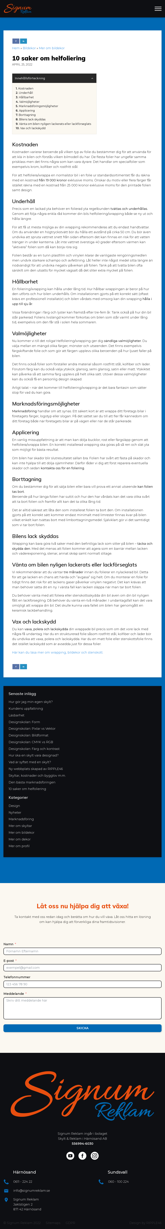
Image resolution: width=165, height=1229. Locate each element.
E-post (8, 961)
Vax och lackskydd (33, 128)
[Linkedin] (23, 41)
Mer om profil (19, 849)
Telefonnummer (16, 977)
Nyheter (15, 816)
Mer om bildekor (52, 48)
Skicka (82, 1028)
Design (14, 809)
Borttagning (27, 115)
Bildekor (29, 48)
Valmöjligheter (29, 101)
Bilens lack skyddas (32, 119)
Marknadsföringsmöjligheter (38, 106)
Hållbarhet (26, 97)
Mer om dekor (20, 843)
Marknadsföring (21, 823)
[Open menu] (158, 9)
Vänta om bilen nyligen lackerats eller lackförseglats (55, 124)
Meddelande (13, 994)
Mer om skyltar (20, 829)
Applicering (27, 110)
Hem (16, 48)
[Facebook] (15, 41)
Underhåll (26, 92)
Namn (8, 944)
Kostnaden (25, 88)
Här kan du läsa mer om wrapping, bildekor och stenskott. (57, 652)
